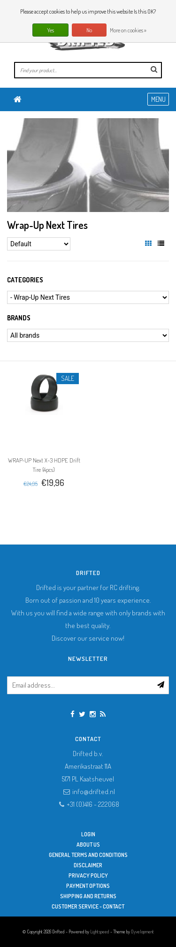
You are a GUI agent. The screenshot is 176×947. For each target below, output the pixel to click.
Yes (50, 30)
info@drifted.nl (93, 791)
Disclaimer (88, 865)
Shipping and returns (88, 896)
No (89, 30)
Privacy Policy (88, 875)
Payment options (88, 885)
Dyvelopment (142, 931)
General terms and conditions (88, 854)
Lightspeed (99, 931)
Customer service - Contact (88, 906)
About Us (88, 844)
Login (88, 834)
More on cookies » (128, 30)
